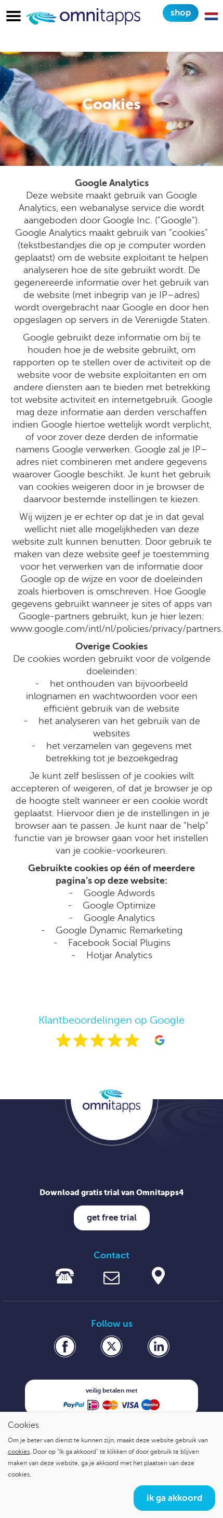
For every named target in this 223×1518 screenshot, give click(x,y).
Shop (180, 13)
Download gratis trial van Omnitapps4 (112, 1192)
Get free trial (112, 1218)
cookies (19, 1451)
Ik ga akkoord (174, 1498)
